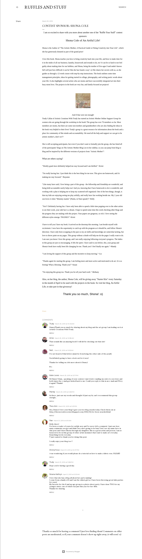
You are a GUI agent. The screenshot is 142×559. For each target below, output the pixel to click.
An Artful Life (91, 40)
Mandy (52, 392)
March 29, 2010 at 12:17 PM (69, 375)
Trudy (51, 324)
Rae (51, 420)
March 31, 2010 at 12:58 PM (64, 462)
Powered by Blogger (71, 551)
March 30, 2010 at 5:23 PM (67, 406)
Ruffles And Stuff (45, 7)
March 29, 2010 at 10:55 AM (64, 350)
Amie (51, 338)
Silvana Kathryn (55, 474)
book (52, 59)
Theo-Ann (53, 406)
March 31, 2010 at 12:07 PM (69, 450)
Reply (51, 333)
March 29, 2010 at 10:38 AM (64, 338)
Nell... (51, 350)
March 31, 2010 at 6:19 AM (62, 420)
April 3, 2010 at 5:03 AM (71, 474)
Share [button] (18, 21)
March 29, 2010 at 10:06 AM (64, 324)
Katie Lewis (54, 375)
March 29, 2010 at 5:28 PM (65, 392)
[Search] (122, 7)
